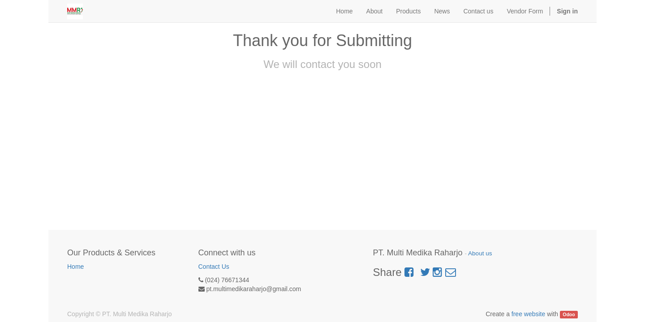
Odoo (569, 314)
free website (528, 314)
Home (75, 266)
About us (480, 253)
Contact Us (213, 266)
